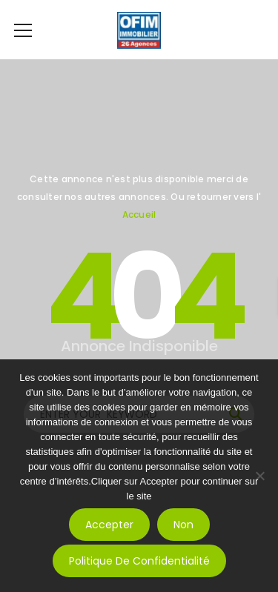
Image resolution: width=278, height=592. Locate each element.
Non (183, 524)
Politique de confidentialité (139, 560)
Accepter (109, 524)
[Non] (259, 475)
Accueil (139, 214)
